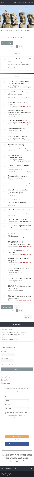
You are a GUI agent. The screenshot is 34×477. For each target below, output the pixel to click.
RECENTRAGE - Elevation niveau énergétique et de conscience (18, 82)
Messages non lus (5, 383)
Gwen (20, 280)
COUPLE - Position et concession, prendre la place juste (18, 269)
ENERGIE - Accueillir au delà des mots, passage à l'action (18, 191)
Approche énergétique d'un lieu (17, 120)
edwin (20, 114)
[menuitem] (3, 2)
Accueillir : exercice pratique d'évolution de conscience (16, 145)
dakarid (21, 290)
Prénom (7, 404)
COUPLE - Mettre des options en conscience (18, 251)
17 (30, 87)
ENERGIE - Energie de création (17, 219)
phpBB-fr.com (11, 475)
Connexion (4, 347)
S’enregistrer (11, 347)
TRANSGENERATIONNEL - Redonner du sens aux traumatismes (19, 111)
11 (28, 161)
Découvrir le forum (6, 377)
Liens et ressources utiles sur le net (19, 65)
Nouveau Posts (5, 380)
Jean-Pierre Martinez (25, 106)
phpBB (9, 473)
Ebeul (20, 194)
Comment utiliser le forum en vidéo (17, 60)
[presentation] (18, 426)
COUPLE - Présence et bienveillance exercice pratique (19, 297)
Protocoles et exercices (11, 37)
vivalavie (21, 159)
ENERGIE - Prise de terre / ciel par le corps (19, 210)
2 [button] (19, 46)
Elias (20, 272)
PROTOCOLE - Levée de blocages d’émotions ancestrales (18, 93)
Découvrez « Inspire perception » (18, 176)
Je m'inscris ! (17, 436)
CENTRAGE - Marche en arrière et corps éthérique (18, 166)
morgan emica (23, 96)
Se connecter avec (17, 444)
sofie (20, 178)
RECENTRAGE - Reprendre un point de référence (19, 226)
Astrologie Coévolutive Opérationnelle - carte (15, 156)
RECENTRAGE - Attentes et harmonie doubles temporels (17, 201)
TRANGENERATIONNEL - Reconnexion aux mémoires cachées (19, 243)
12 (30, 161)
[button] (22, 46)
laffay (20, 204)
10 (26, 161)
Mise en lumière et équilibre (16, 128)
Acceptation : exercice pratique (17, 136)
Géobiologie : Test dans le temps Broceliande (18, 103)
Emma (21, 130)
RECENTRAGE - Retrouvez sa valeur (19, 278)
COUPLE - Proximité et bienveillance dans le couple (19, 287)
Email (6, 397)
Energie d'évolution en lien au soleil (19, 184)
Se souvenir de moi (7, 365)
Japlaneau (22, 63)
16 (28, 87)
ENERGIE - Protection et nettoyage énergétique (19, 259)
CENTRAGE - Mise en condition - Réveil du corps (18, 235)
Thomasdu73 (22, 138)
